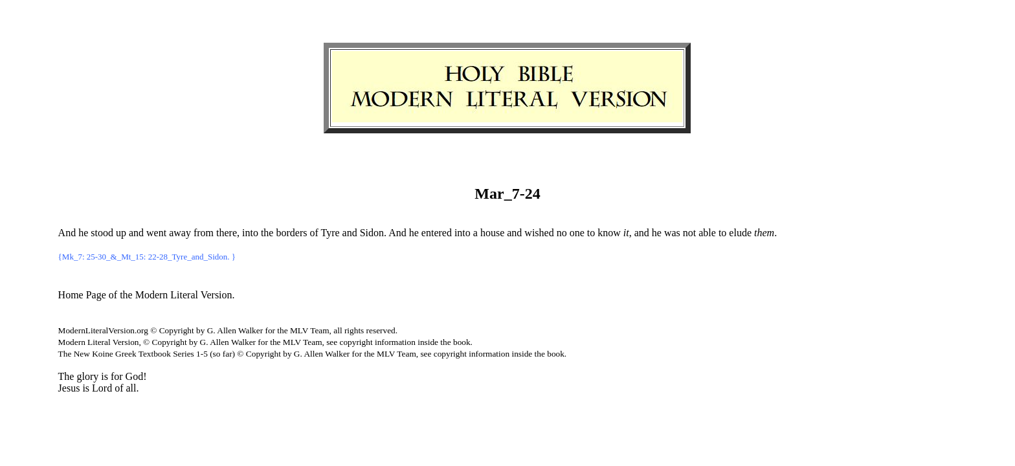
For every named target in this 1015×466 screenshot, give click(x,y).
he (83, 232)
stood (102, 232)
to (591, 232)
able (707, 232)
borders (291, 232)
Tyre (329, 232)
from (204, 232)
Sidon (372, 232)
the (267, 232)
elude (740, 232)
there (226, 232)
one (577, 232)
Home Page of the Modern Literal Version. (146, 294)
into (250, 232)
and (136, 232)
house (492, 232)
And (67, 232)
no (562, 232)
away (180, 232)
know (609, 232)
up (121, 232)
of (313, 232)
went (156, 232)
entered (436, 232)
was (672, 232)
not (689, 232)
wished (538, 232)
